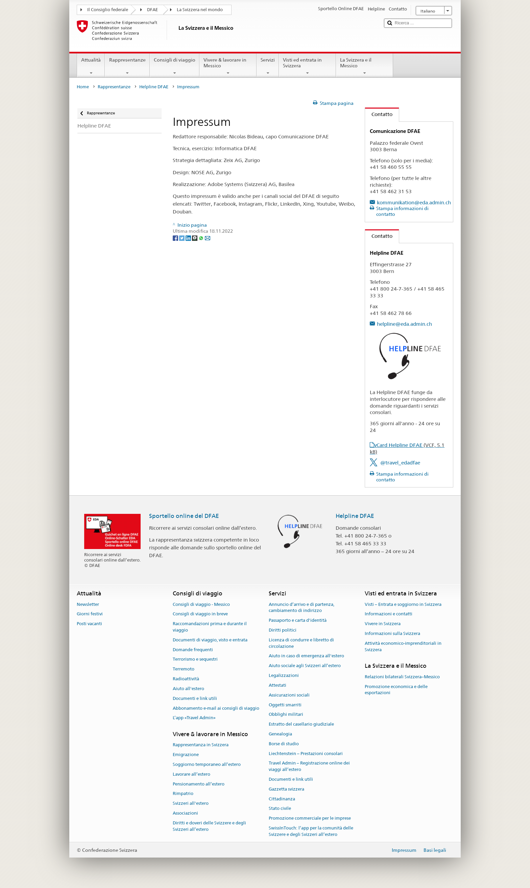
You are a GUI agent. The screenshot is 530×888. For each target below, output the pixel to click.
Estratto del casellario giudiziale (301, 724)
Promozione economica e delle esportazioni (396, 690)
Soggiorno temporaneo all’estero (207, 764)
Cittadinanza (282, 798)
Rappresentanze (127, 66)
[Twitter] (182, 237)
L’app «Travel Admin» (194, 718)
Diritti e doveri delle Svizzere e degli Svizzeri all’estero (209, 826)
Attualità (90, 66)
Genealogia (280, 733)
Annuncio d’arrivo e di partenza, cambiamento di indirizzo (301, 607)
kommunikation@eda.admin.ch (414, 202)
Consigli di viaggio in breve (200, 614)
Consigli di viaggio (174, 66)
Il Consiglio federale (107, 9)
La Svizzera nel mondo (200, 9)
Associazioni (185, 813)
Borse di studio (284, 743)
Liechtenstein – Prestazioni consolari (306, 753)
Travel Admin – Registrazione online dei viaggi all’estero (309, 766)
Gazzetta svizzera (286, 789)
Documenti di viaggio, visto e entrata (210, 639)
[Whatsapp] (201, 237)
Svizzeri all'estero (191, 803)
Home (83, 86)
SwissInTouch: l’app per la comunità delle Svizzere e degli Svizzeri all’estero (311, 831)
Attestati (277, 685)
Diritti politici (282, 630)
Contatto (378, 114)
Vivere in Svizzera (383, 623)
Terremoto (183, 669)
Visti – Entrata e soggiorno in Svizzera (403, 604)
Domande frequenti (193, 649)
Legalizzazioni (284, 675)
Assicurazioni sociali (289, 695)
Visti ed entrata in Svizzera (307, 66)
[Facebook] (176, 237)
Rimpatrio (183, 793)
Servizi (268, 66)
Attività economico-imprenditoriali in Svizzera (403, 646)
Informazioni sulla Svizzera (392, 633)
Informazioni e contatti (388, 614)
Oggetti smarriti (285, 704)
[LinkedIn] (189, 237)
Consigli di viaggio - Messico (201, 604)
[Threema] (195, 237)
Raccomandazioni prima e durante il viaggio (210, 627)
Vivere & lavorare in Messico (228, 66)
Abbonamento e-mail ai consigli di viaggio (216, 708)
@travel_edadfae (400, 462)
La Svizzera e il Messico (364, 66)
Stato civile (280, 808)
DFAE (152, 9)
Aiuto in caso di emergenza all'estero (306, 656)
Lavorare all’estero (191, 774)
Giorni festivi (90, 614)
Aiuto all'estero (188, 688)
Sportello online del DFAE (184, 516)
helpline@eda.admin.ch (404, 324)
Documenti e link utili (195, 698)
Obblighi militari (286, 714)
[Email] (207, 237)
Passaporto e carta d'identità (298, 620)
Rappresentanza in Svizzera (200, 745)
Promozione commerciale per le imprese (310, 818)
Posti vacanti (89, 623)
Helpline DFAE (153, 86)
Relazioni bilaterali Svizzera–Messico (402, 676)
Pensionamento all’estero (198, 784)
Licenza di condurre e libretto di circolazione (301, 643)
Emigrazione (186, 754)
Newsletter (88, 604)
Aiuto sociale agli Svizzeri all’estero (305, 665)
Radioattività (186, 678)
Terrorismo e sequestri (195, 659)
